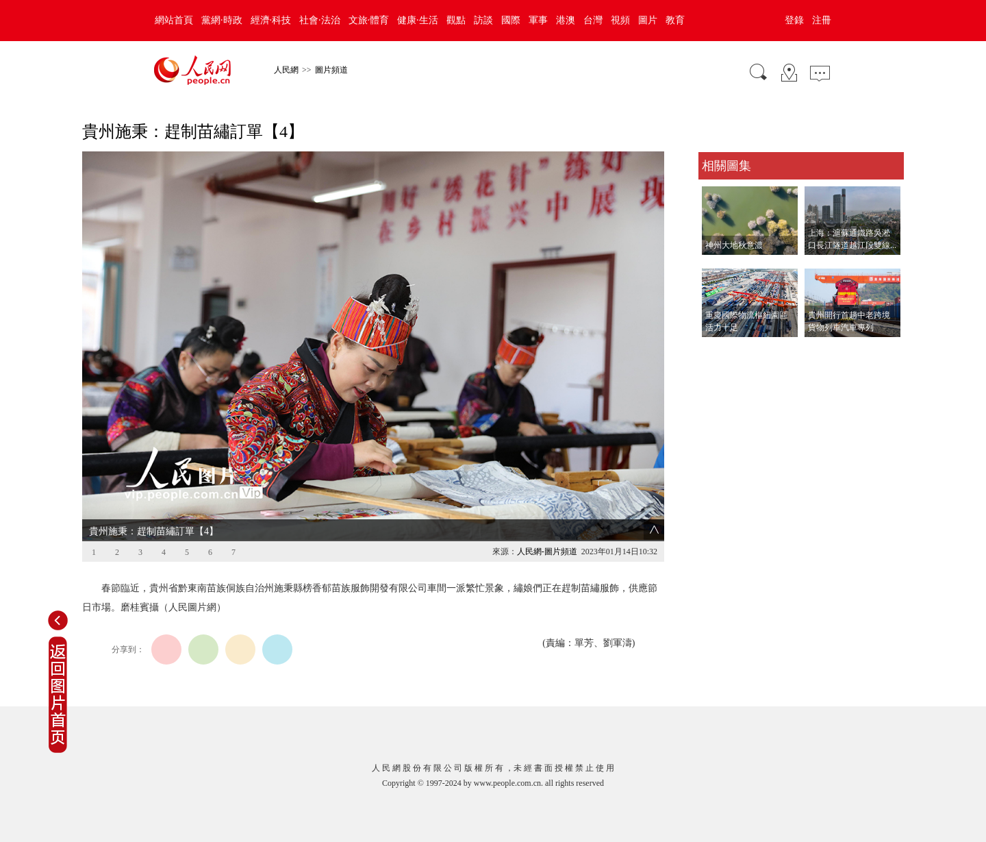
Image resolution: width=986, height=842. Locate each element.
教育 (675, 20)
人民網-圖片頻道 (547, 551)
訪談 (483, 20)
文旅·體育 (369, 20)
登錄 (794, 20)
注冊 (821, 20)
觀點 (456, 20)
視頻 (620, 20)
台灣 (593, 20)
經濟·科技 (271, 20)
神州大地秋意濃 (734, 245)
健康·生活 (417, 20)
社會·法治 (319, 20)
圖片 (647, 20)
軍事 (538, 20)
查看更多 (717, 351)
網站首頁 (174, 20)
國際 (510, 20)
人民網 (286, 70)
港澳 (565, 20)
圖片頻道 (331, 70)
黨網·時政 (221, 20)
